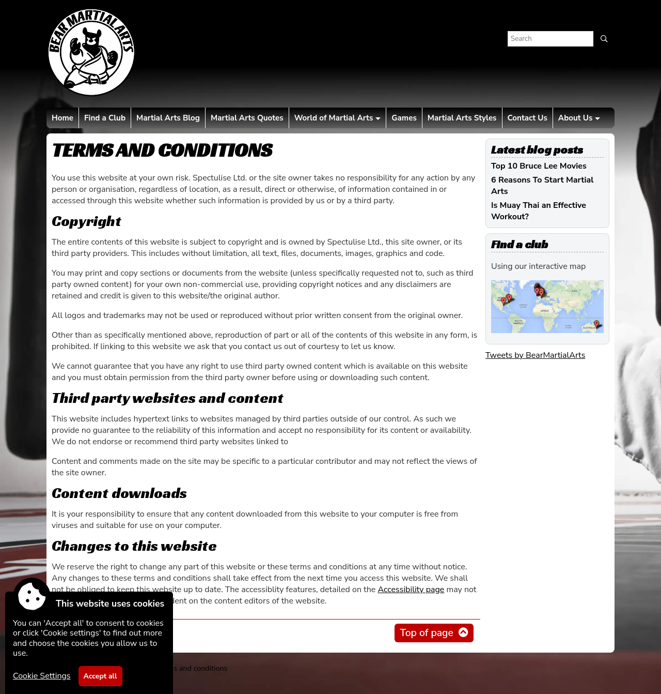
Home (62, 118)
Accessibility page (410, 589)
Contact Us (527, 118)
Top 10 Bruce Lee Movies (539, 166)
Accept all (100, 676)
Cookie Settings (42, 676)
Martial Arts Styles (462, 118)
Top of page (426, 633)
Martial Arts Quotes (247, 118)
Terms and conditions (191, 668)
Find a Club (104, 118)
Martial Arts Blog (168, 118)
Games (403, 118)
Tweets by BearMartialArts (535, 355)
